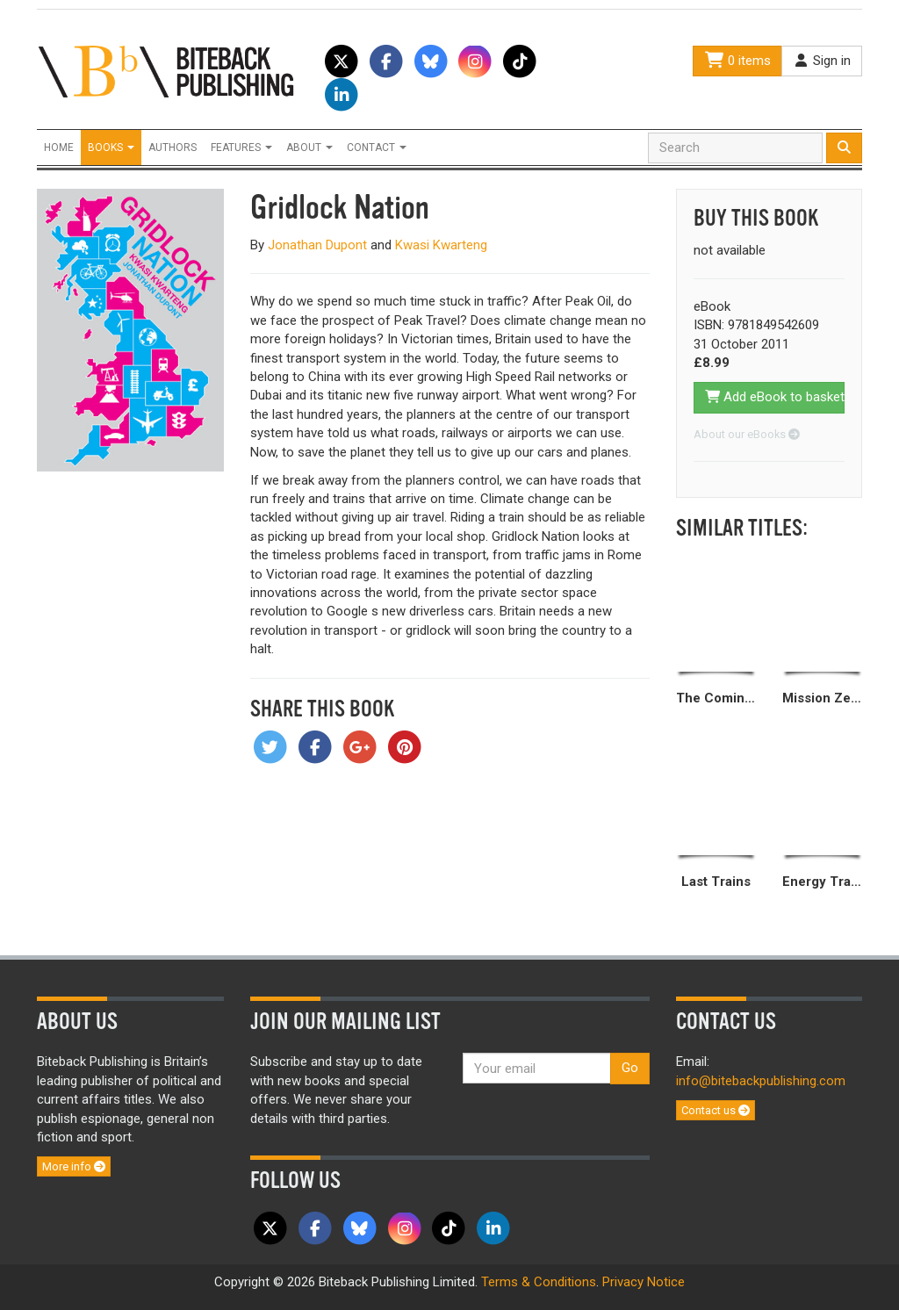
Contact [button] (376, 147)
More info (73, 1166)
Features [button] (241, 147)
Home (59, 147)
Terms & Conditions (538, 1282)
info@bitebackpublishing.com (760, 1081)
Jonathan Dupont (317, 245)
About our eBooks (747, 434)
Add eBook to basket (775, 397)
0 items (737, 60)
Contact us (715, 1110)
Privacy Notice (643, 1282)
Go (630, 1068)
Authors (172, 147)
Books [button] (111, 147)
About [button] (309, 147)
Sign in (822, 60)
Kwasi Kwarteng (441, 245)
